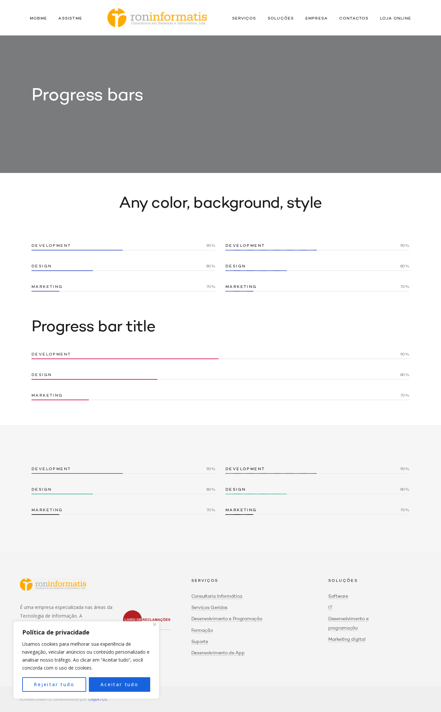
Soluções (281, 19)
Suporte (199, 641)
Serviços (244, 19)
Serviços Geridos (209, 607)
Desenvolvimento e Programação (226, 619)
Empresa (316, 19)
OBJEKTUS (97, 699)
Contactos (354, 19)
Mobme (38, 19)
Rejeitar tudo (54, 684)
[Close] (154, 624)
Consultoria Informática (217, 596)
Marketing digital (346, 639)
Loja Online (395, 19)
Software (338, 596)
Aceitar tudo (119, 684)
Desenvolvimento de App (218, 653)
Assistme (70, 19)
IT (330, 607)
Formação (202, 630)
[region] (86, 660)
